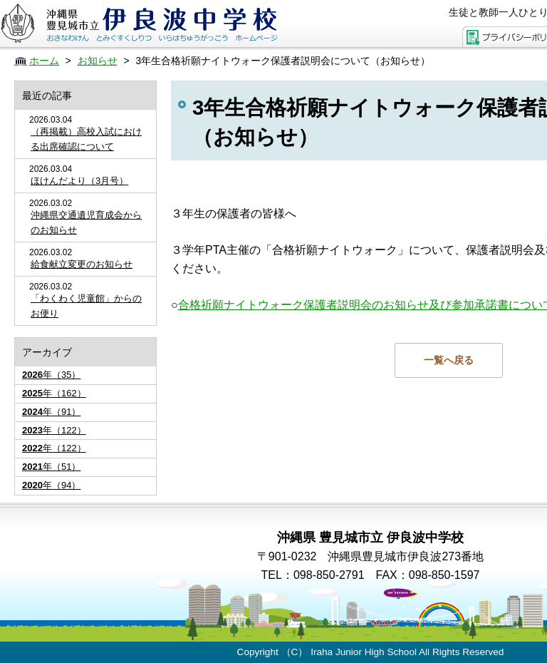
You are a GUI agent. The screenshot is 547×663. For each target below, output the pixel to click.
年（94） (51, 485)
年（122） (54, 430)
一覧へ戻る (449, 360)
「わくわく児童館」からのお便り (86, 306)
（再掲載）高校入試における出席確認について (86, 139)
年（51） (51, 466)
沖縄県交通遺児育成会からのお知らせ (86, 222)
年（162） (54, 393)
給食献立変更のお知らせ (81, 264)
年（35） (51, 374)
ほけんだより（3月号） (79, 180)
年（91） (51, 411)
